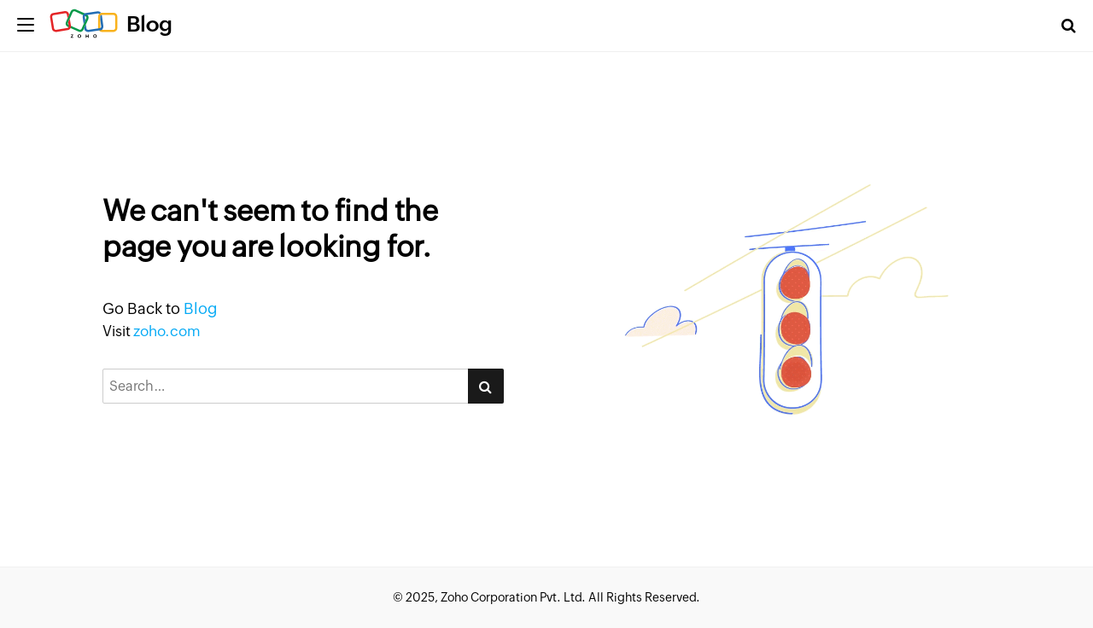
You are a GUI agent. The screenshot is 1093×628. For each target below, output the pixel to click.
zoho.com (167, 331)
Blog (149, 24)
